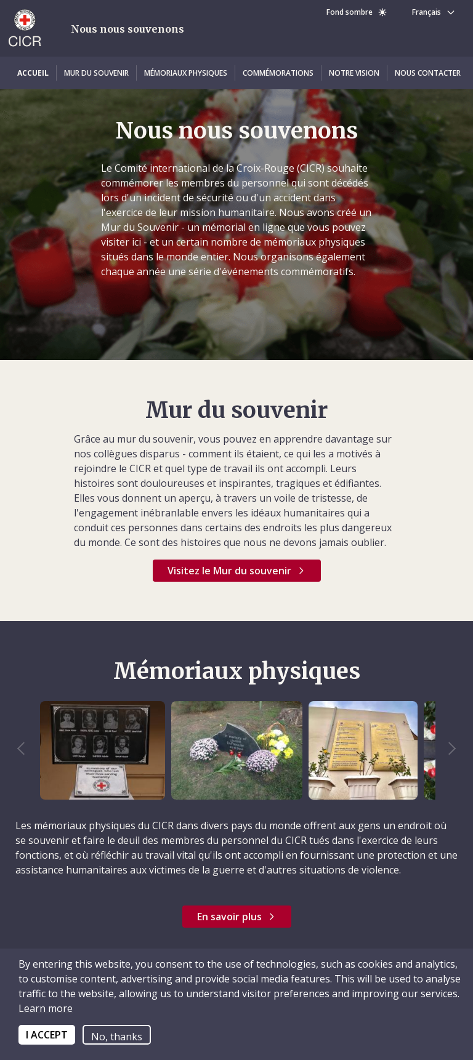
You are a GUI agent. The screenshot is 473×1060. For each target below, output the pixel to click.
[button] (33, 73)
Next (446, 750)
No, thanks (116, 1036)
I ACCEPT (47, 1035)
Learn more (45, 1008)
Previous (27, 750)
